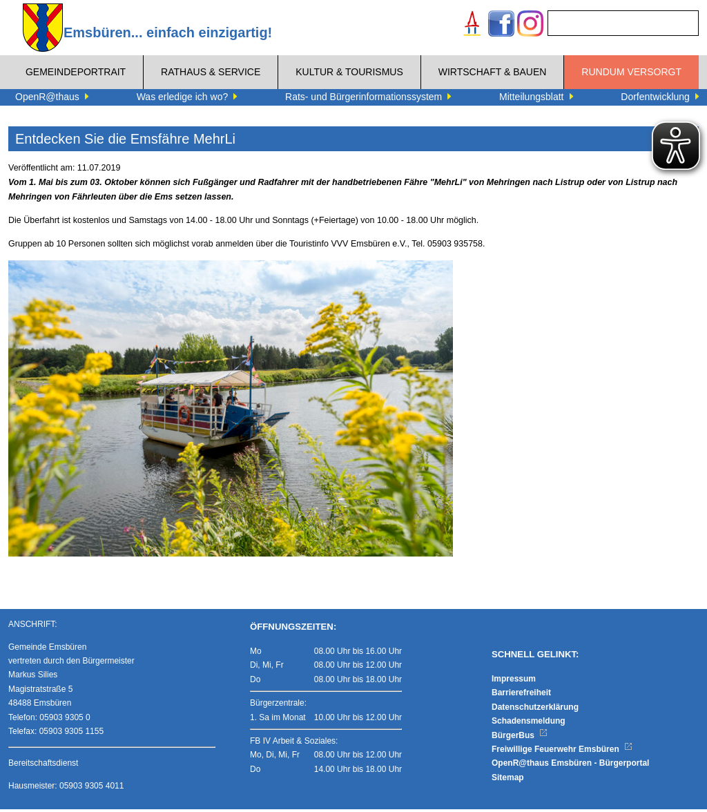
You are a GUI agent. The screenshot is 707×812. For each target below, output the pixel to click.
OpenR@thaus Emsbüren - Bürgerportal (570, 766)
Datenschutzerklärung (535, 710)
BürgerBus (520, 738)
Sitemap (508, 780)
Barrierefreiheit (521, 695)
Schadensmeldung (528, 723)
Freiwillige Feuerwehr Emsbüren (562, 752)
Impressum (514, 681)
